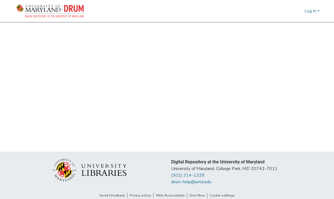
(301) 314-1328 (187, 175)
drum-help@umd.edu (191, 182)
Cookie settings (222, 195)
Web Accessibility (170, 195)
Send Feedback (112, 195)
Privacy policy (140, 195)
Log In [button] (311, 11)
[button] (50, 11)
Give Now (197, 195)
